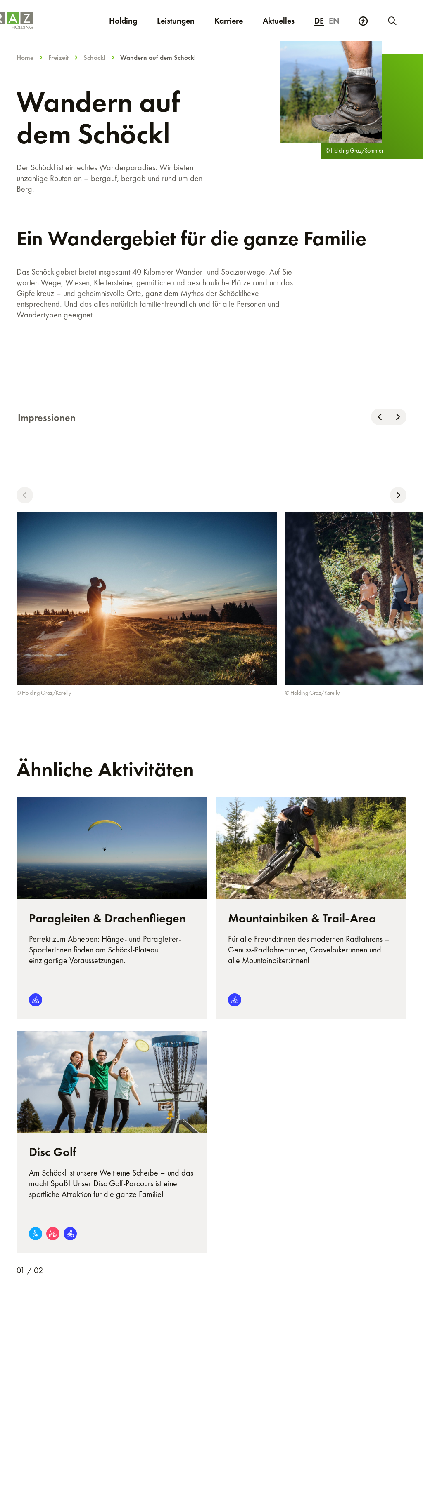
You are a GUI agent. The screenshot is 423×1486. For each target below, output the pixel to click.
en (334, 20)
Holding (123, 20)
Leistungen (176, 20)
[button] (25, 495)
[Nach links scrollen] (380, 417)
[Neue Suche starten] (391, 20)
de (319, 20)
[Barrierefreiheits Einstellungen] (363, 21)
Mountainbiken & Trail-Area (302, 918)
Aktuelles (279, 20)
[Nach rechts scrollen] (397, 417)
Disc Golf (52, 1152)
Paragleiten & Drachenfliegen (107, 918)
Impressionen (47, 417)
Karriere (233, 20)
